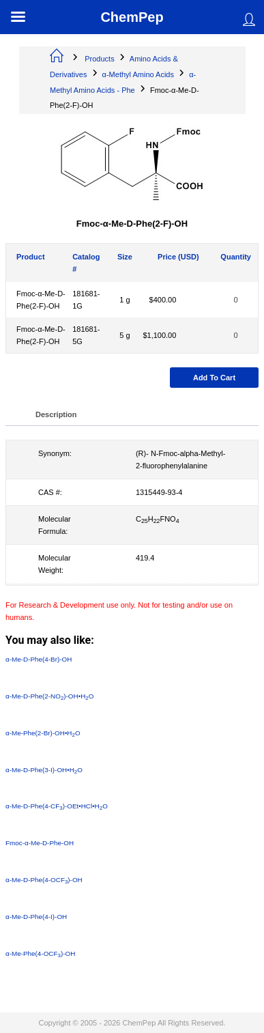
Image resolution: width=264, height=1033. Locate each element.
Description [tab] (56, 414)
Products (99, 59)
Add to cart (214, 377)
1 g (124, 300)
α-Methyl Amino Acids (138, 74)
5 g (124, 335)
